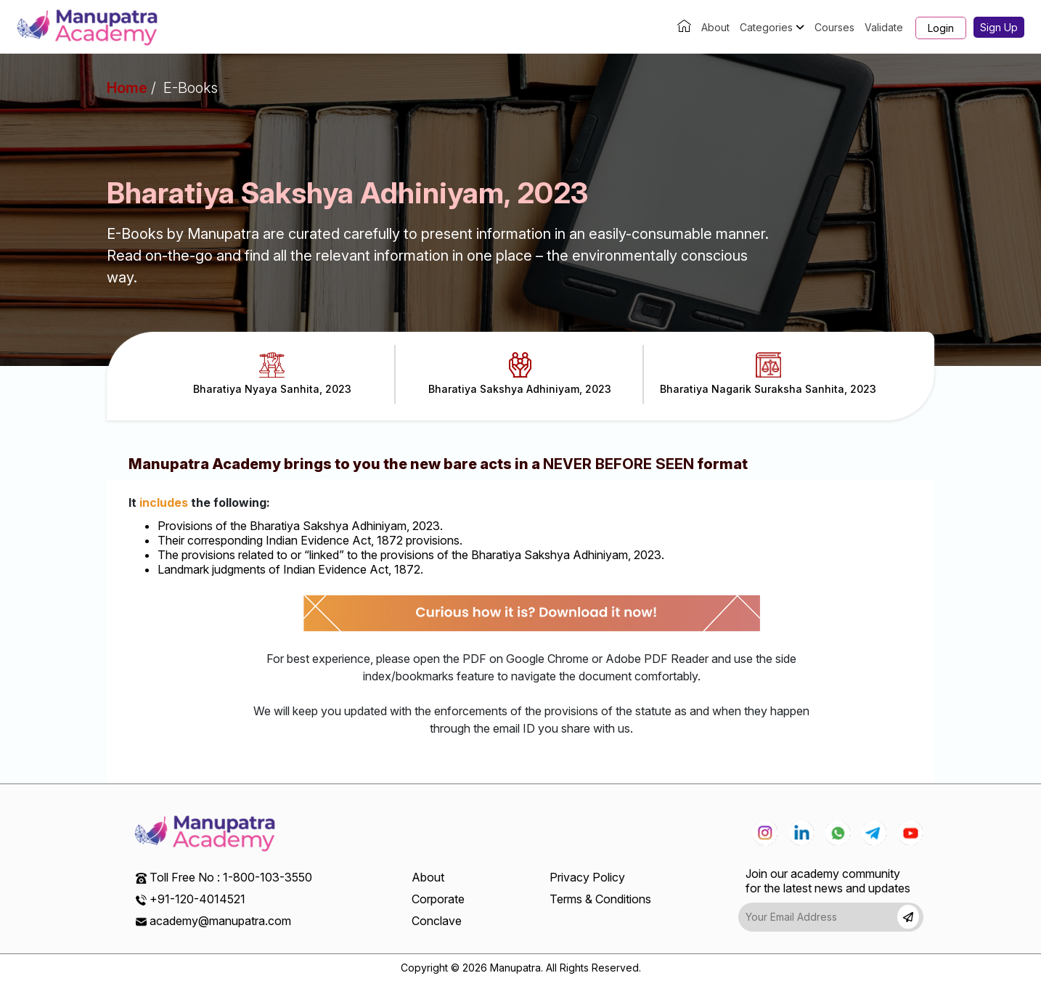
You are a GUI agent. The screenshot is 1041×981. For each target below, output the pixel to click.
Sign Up (999, 27)
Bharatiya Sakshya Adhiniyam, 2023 (519, 373)
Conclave (437, 920)
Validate (884, 27)
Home (127, 88)
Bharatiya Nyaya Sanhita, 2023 (272, 373)
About (715, 27)
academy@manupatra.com (220, 920)
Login (941, 28)
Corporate (438, 899)
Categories (772, 27)
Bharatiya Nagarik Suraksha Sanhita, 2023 (768, 373)
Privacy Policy (587, 877)
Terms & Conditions (600, 899)
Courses (834, 27)
